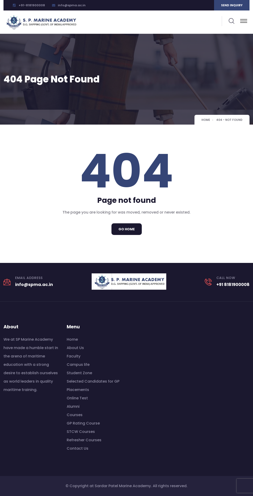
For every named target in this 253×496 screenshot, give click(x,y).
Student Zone (79, 373)
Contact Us (77, 448)
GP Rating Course (83, 423)
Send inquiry (232, 5)
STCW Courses (81, 431)
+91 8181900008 (233, 284)
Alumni (73, 406)
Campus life (78, 364)
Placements (78, 389)
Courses (75, 415)
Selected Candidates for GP (93, 381)
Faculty (73, 356)
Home (205, 120)
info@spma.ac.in (72, 5)
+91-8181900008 (32, 5)
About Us (75, 347)
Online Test (77, 398)
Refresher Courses (84, 440)
